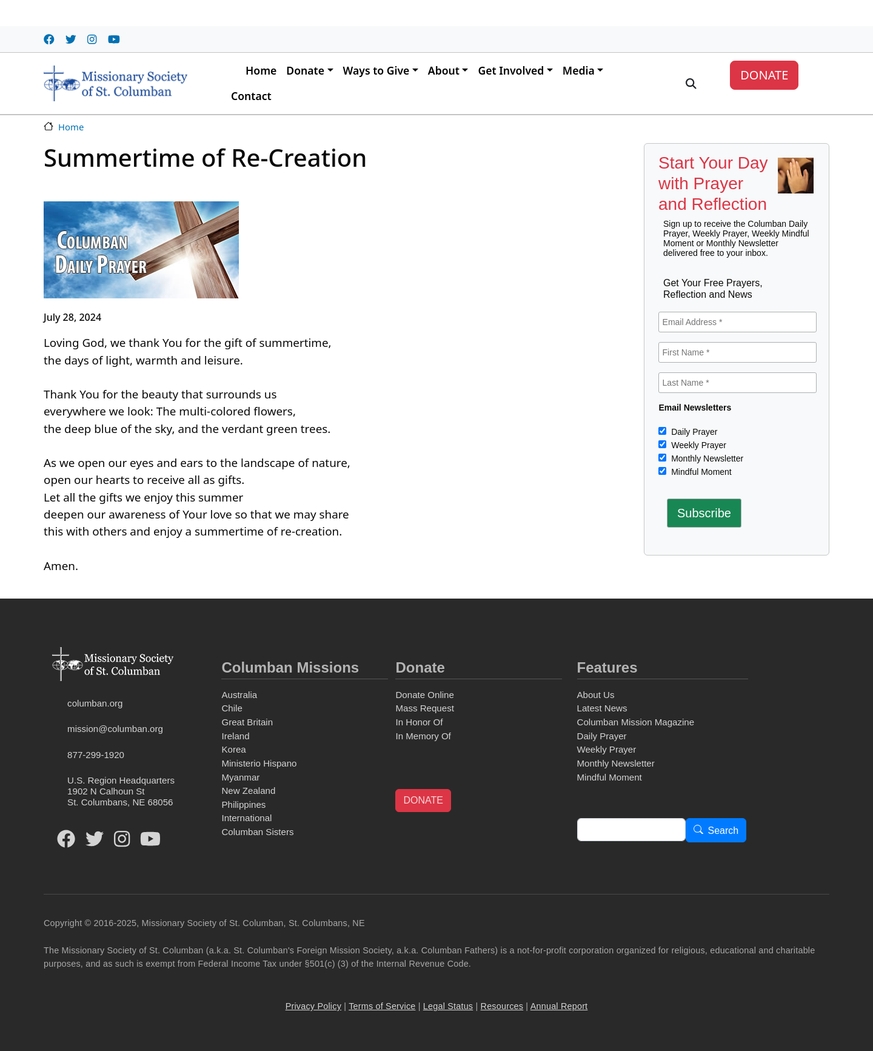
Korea (233, 749)
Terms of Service (382, 1006)
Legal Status (448, 1006)
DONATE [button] (423, 800)
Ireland (235, 736)
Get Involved (511, 70)
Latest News (602, 708)
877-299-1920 (95, 755)
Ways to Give (376, 70)
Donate (305, 70)
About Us (596, 695)
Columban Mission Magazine (636, 722)
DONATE (764, 75)
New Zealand (248, 790)
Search (723, 830)
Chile (231, 708)
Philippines (243, 804)
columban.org (94, 703)
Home (261, 70)
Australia (239, 695)
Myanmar (240, 777)
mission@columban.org (115, 729)
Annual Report (559, 1006)
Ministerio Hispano (258, 763)
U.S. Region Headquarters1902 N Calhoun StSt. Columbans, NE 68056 (121, 791)
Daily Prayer (693, 432)
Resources (502, 1006)
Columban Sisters (257, 832)
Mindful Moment (700, 472)
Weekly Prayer (697, 445)
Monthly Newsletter (706, 458)
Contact (251, 96)
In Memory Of (422, 736)
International (246, 818)
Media (579, 70)
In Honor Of (419, 722)
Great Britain (247, 722)
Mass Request (424, 708)
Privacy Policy (313, 1006)
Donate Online (424, 695)
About (444, 70)
